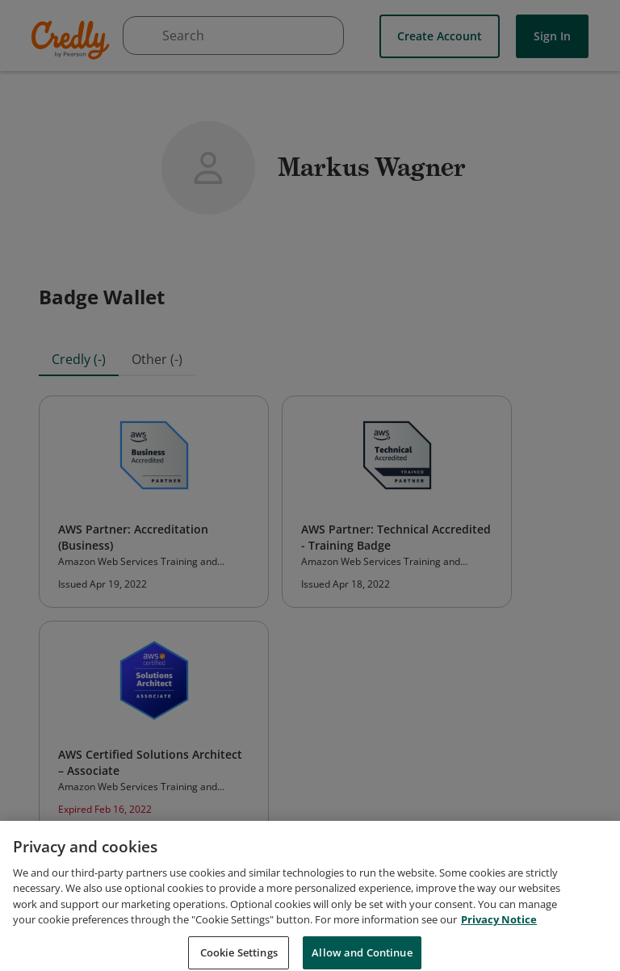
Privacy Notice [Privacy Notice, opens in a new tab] (499, 930)
